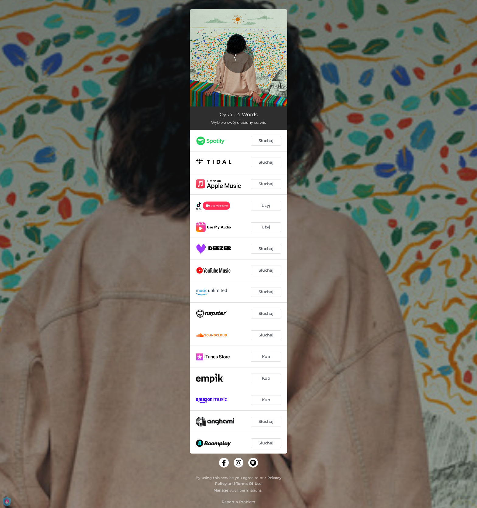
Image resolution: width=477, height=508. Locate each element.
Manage (221, 490)
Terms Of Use (249, 483)
